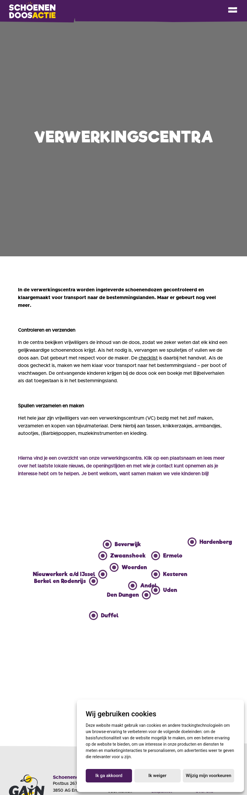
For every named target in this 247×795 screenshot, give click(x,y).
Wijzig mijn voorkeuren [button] (208, 775)
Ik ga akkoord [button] (108, 775)
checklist (148, 358)
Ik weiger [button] (157, 775)
